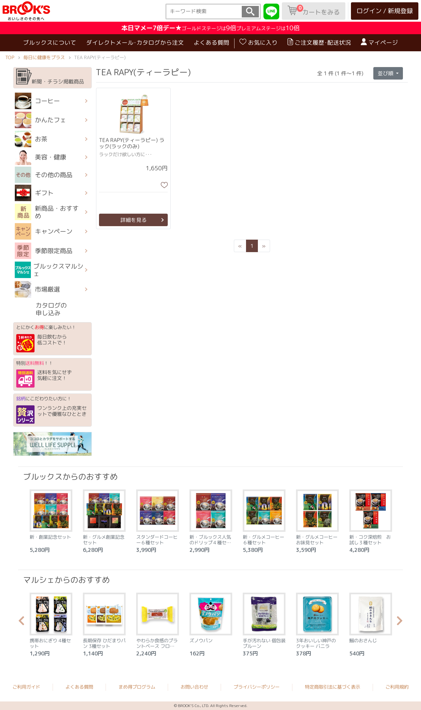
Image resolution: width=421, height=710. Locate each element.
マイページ (379, 42)
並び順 (386, 73)
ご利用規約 (397, 687)
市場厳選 (37, 289)
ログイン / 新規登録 (385, 10)
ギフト (34, 193)
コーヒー (37, 101)
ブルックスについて (49, 42)
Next (399, 622)
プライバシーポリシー (257, 687)
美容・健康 (40, 157)
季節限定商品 (43, 250)
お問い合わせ (194, 687)
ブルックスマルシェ (49, 270)
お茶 (31, 139)
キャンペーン (43, 231)
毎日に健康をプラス (44, 57)
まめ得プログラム (136, 687)
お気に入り (258, 42)
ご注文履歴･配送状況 (319, 42)
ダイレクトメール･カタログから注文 (135, 42)
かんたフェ (40, 120)
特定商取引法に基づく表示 (332, 687)
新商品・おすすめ (47, 212)
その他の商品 (43, 175)
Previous (21, 622)
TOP (9, 57)
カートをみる (313, 10)
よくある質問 (211, 42)
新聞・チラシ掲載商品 (50, 77)
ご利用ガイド (26, 687)
